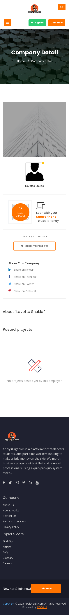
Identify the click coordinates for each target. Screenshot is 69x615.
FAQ (5, 552)
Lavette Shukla (34, 185)
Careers (7, 563)
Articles (7, 546)
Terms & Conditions (15, 521)
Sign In (37, 22)
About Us (8, 505)
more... (7, 473)
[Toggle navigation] (7, 22)
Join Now (57, 22)
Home (21, 61)
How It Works (11, 510)
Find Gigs (8, 541)
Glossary (8, 557)
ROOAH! (42, 607)
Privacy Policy (11, 527)
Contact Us (9, 516)
